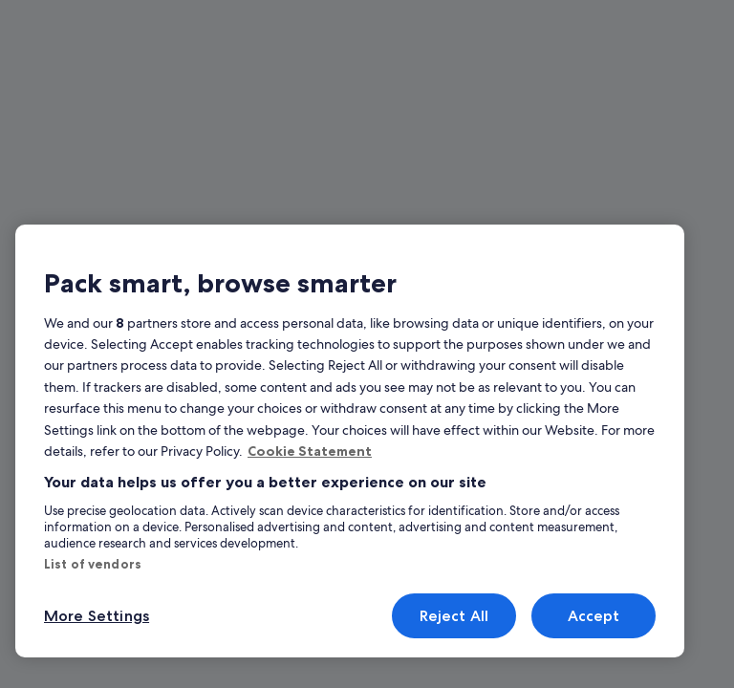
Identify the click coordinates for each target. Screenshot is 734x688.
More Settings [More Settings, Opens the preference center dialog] (96, 616)
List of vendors (92, 563)
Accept (594, 616)
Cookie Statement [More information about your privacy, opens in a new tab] (310, 451)
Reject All (454, 616)
